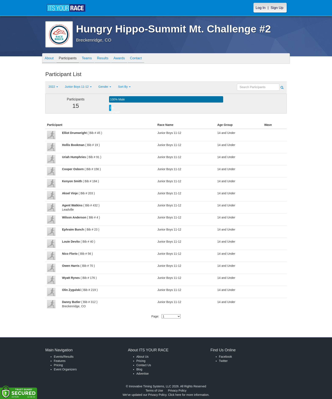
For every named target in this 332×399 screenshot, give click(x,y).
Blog (139, 369)
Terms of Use (154, 390)
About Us (142, 356)
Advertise (142, 373)
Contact (147, 59)
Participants (71, 59)
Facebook (225, 356)
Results (110, 59)
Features (59, 361)
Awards (129, 59)
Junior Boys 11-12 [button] (78, 86)
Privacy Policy (177, 390)
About (50, 59)
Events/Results (63, 356)
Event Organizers (65, 369)
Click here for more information (188, 394)
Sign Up (277, 8)
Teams (92, 59)
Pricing (58, 365)
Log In (261, 8)
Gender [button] (104, 86)
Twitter (223, 361)
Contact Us (143, 365)
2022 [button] (53, 86)
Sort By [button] (124, 86)
